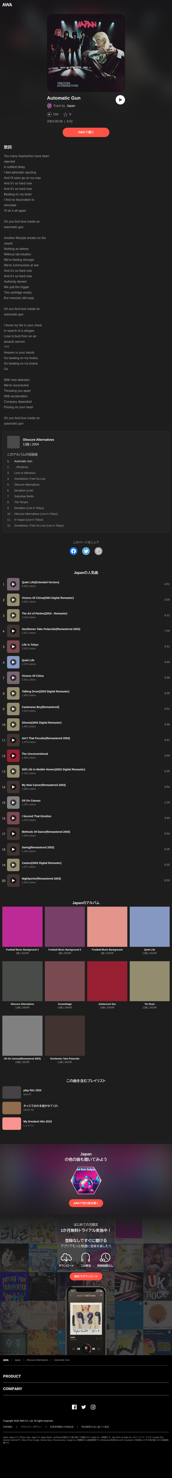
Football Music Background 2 (65, 949)
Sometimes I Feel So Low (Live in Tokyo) (39, 525)
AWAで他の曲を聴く (86, 1203)
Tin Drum (150, 1004)
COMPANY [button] (12, 1388)
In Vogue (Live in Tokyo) (28, 519)
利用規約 (7, 1427)
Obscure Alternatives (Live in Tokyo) (36, 513)
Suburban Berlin (24, 496)
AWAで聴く (86, 132)
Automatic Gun (61, 1360)
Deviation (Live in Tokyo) (29, 508)
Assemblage (65, 1004)
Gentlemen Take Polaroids (64, 1058)
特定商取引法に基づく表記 (95, 1427)
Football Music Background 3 (22, 949)
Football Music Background (107, 949)
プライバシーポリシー (31, 1427)
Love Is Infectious (24, 472)
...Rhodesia (21, 467)
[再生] (120, 99)
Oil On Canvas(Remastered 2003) (22, 1058)
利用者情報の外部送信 (62, 1427)
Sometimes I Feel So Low (29, 478)
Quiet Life (149, 949)
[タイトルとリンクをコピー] (98, 551)
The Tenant (21, 502)
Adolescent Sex (107, 1004)
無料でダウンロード (86, 1276)
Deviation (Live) (23, 490)
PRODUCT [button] (12, 1376)
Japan (71, 105)
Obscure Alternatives (38, 439)
